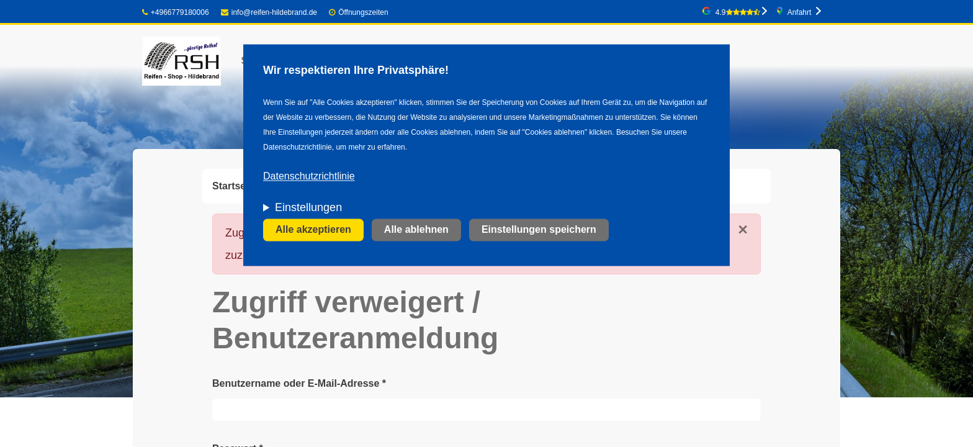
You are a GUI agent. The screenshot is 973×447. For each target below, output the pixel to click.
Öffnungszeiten (363, 12)
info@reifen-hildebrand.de (269, 12)
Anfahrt (799, 12)
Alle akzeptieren (313, 230)
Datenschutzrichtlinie (309, 176)
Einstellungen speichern (539, 230)
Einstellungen (308, 208)
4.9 (737, 12)
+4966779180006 (175, 12)
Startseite (235, 186)
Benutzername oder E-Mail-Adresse (299, 383)
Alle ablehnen (416, 230)
